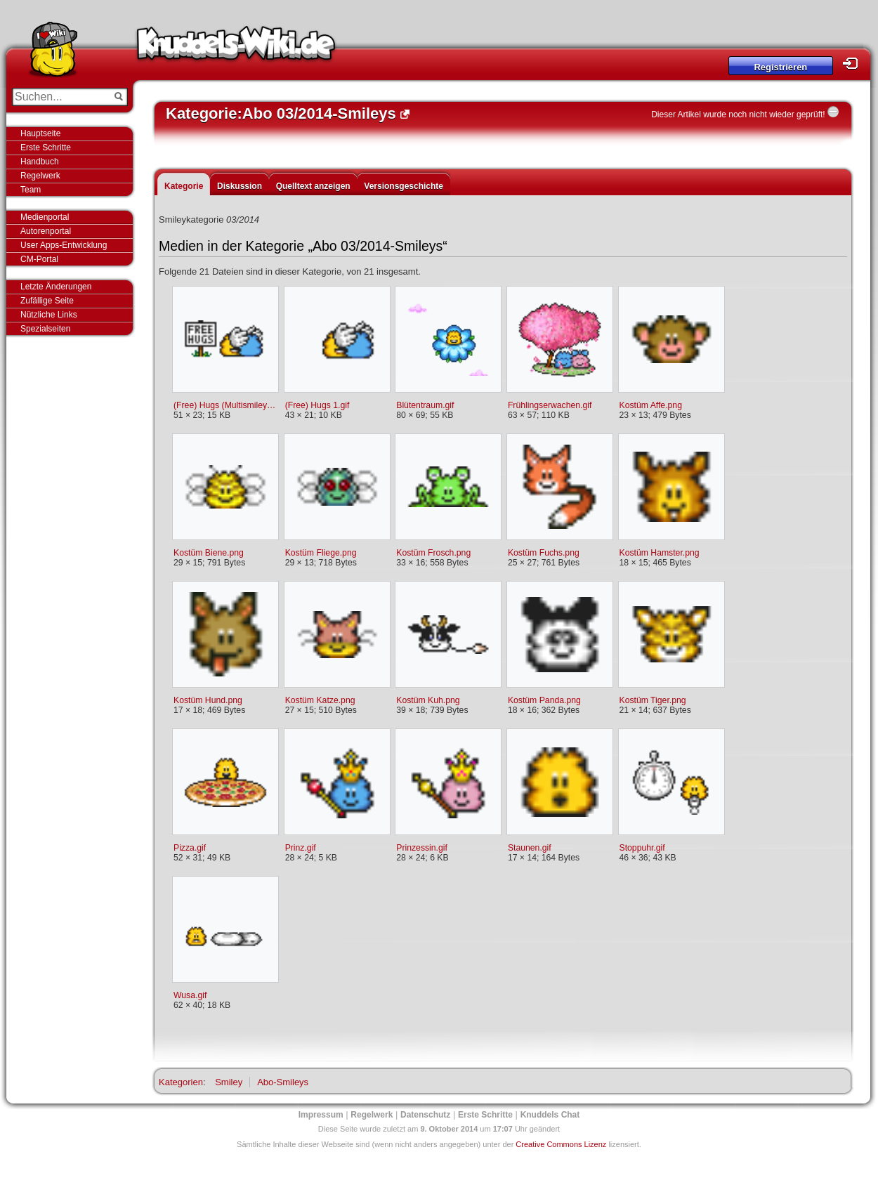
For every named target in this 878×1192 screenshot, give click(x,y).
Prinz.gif (300, 848)
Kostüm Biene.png (208, 553)
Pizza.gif (189, 848)
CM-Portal (39, 259)
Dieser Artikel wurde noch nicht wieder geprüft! (738, 114)
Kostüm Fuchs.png (543, 553)
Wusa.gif (190, 995)
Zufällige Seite (47, 301)
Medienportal (44, 217)
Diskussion (239, 186)
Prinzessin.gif (421, 848)
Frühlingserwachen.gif (550, 405)
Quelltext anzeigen (313, 186)
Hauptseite (40, 133)
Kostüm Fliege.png (321, 553)
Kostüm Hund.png (207, 700)
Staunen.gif (529, 848)
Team (30, 190)
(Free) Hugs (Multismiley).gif (225, 405)
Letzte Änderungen (55, 287)
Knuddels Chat (550, 1115)
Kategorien (181, 1082)
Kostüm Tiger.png (653, 700)
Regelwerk (40, 176)
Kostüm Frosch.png (433, 553)
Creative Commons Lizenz (561, 1144)
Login (854, 64)
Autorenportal (45, 231)
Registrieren (780, 67)
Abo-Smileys (282, 1082)
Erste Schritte (45, 147)
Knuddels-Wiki (236, 47)
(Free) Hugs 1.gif (317, 405)
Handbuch (39, 161)
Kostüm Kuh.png (427, 700)
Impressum (321, 1115)
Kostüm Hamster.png (660, 553)
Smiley (228, 1082)
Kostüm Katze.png (320, 700)
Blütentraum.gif (425, 405)
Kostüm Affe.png (651, 405)
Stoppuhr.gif (642, 848)
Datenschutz (425, 1115)
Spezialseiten (45, 329)
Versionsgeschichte (403, 186)
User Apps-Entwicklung (63, 245)
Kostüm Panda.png (544, 700)
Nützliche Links (48, 315)
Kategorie (183, 186)
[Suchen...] (60, 97)
